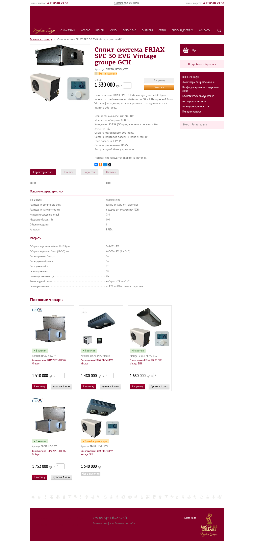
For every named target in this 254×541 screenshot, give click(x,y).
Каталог (85, 30)
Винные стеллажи (191, 111)
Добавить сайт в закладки (126, 2)
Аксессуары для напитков (195, 106)
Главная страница (41, 39)
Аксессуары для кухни (194, 101)
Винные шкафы (190, 77)
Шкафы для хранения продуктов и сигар (200, 89)
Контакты (204, 30)
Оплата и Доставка (182, 30)
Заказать (159, 87)
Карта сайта (190, 517)
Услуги (113, 30)
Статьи (162, 30)
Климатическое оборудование (198, 96)
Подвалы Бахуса (44, 31)
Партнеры (147, 30)
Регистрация (199, 124)
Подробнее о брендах (202, 64)
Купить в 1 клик (61, 386)
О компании (68, 30)
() (57, 3)
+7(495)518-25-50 (109, 518)
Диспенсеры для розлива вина (198, 82)
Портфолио (129, 30)
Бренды (99, 30)
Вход (186, 124)
